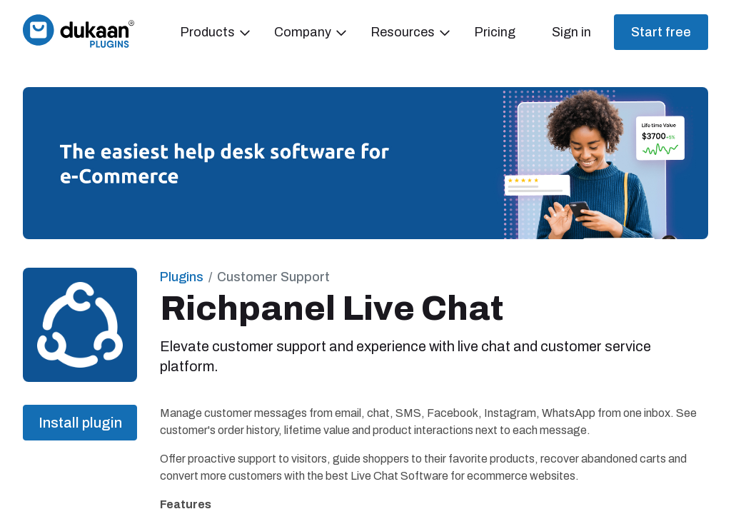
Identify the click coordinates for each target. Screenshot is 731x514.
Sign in (571, 32)
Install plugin (80, 422)
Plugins (181, 277)
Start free (661, 32)
